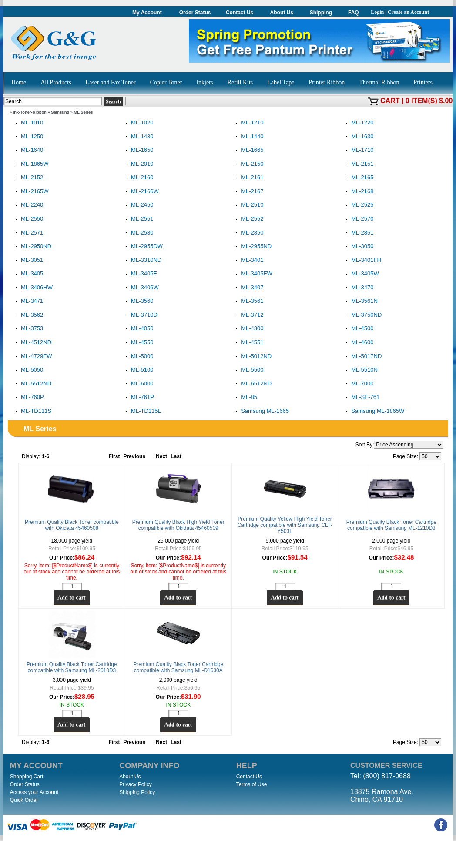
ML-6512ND (252, 384)
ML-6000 (137, 384)
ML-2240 (27, 205)
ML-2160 (137, 177)
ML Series (83, 112)
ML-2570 (357, 219)
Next (161, 456)
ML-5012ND (252, 356)
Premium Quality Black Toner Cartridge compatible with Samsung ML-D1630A (178, 667)
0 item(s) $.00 (429, 100)
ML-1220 (357, 123)
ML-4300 (247, 328)
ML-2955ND (252, 246)
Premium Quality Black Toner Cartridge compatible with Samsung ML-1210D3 (391, 525)
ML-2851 (357, 233)
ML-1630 (357, 137)
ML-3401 (247, 260)
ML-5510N (360, 370)
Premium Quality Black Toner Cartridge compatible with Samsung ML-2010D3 (72, 667)
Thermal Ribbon (379, 82)
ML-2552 (247, 219)
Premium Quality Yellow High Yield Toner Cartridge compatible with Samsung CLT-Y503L (285, 525)
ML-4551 (247, 342)
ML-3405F (139, 274)
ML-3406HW (32, 288)
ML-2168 (357, 191)
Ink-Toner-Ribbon (30, 112)
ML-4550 (137, 342)
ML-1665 (247, 150)
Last (176, 456)
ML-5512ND (31, 384)
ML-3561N (360, 301)
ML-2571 (27, 233)
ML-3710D (140, 315)
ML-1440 (247, 137)
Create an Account (408, 12)
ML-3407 (247, 288)
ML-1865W (30, 164)
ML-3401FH (361, 260)
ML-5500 (247, 370)
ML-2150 (247, 164)
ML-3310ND (141, 260)
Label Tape (280, 82)
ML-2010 (137, 164)
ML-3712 (247, 315)
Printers (423, 82)
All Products (55, 82)
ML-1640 (27, 150)
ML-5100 (137, 370)
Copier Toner (166, 82)
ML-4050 (137, 328)
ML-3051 (27, 260)
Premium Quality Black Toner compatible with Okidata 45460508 (72, 525)
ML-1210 (247, 123)
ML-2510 (247, 205)
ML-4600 (357, 342)
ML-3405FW (252, 274)
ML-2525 (357, 205)
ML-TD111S (31, 411)
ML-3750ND (362, 315)
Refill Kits (240, 82)
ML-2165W (30, 191)
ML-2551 (137, 219)
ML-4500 (357, 328)
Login (377, 12)
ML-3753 (27, 328)
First (114, 456)
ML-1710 (357, 150)
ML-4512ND (31, 342)
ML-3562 (27, 315)
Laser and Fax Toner (111, 82)
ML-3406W (140, 288)
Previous (134, 456)
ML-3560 (137, 301)
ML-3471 (27, 301)
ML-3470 (357, 288)
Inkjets (204, 82)
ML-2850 (247, 233)
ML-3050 (357, 246)
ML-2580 (137, 233)
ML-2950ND (31, 246)
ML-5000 (137, 356)
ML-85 (244, 397)
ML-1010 (27, 123)
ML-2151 (357, 164)
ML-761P (138, 397)
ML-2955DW (142, 246)
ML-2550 (27, 219)
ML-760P (28, 397)
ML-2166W (140, 191)
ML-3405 (27, 274)
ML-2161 (247, 177)
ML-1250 (27, 137)
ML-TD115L (141, 411)
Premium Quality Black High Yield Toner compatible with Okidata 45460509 (178, 525)
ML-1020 (137, 123)
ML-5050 (27, 370)
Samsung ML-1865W (373, 411)
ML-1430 (137, 137)
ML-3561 (247, 301)
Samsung (60, 112)
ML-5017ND (362, 356)
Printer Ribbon (326, 82)
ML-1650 (137, 150)
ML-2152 (27, 177)
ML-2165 (357, 177)
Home (18, 82)
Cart (389, 100)
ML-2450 (137, 205)
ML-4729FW (32, 356)
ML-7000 (357, 384)
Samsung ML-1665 (260, 411)
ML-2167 (247, 191)
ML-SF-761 (360, 397)
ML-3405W (360, 274)
